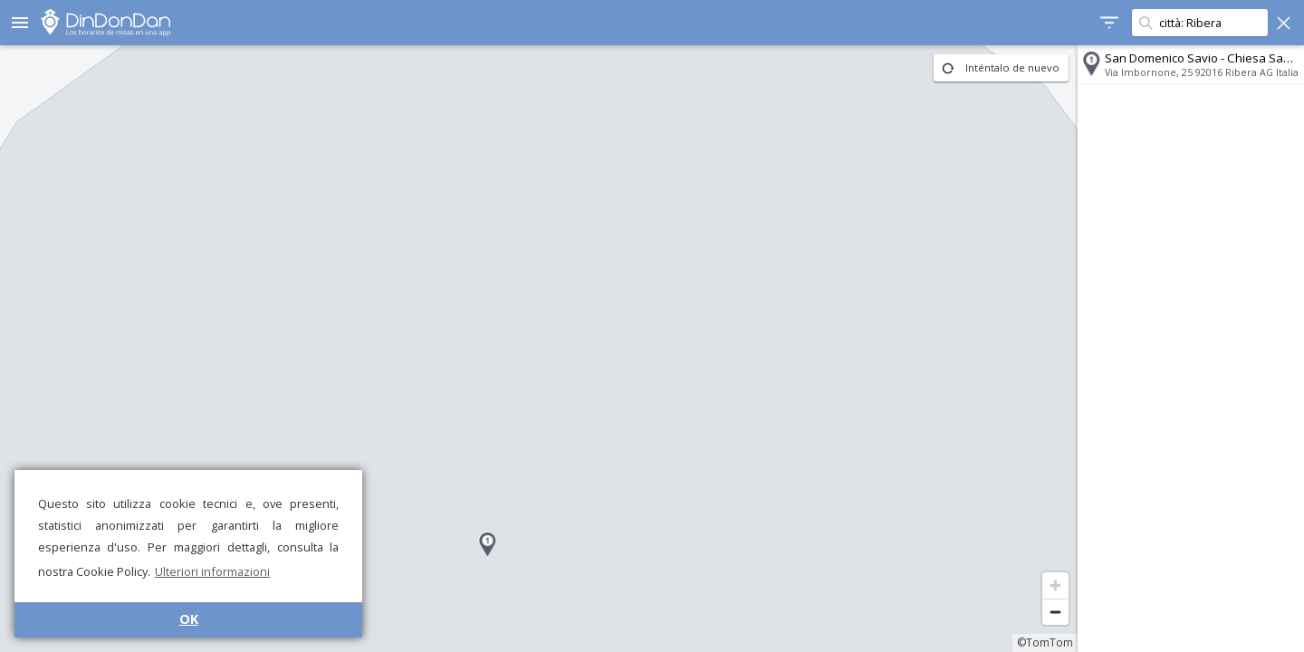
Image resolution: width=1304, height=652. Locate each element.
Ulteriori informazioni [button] (212, 571)
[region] (539, 348)
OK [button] (188, 619)
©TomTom (1045, 642)
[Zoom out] (1055, 612)
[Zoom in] (1055, 585)
